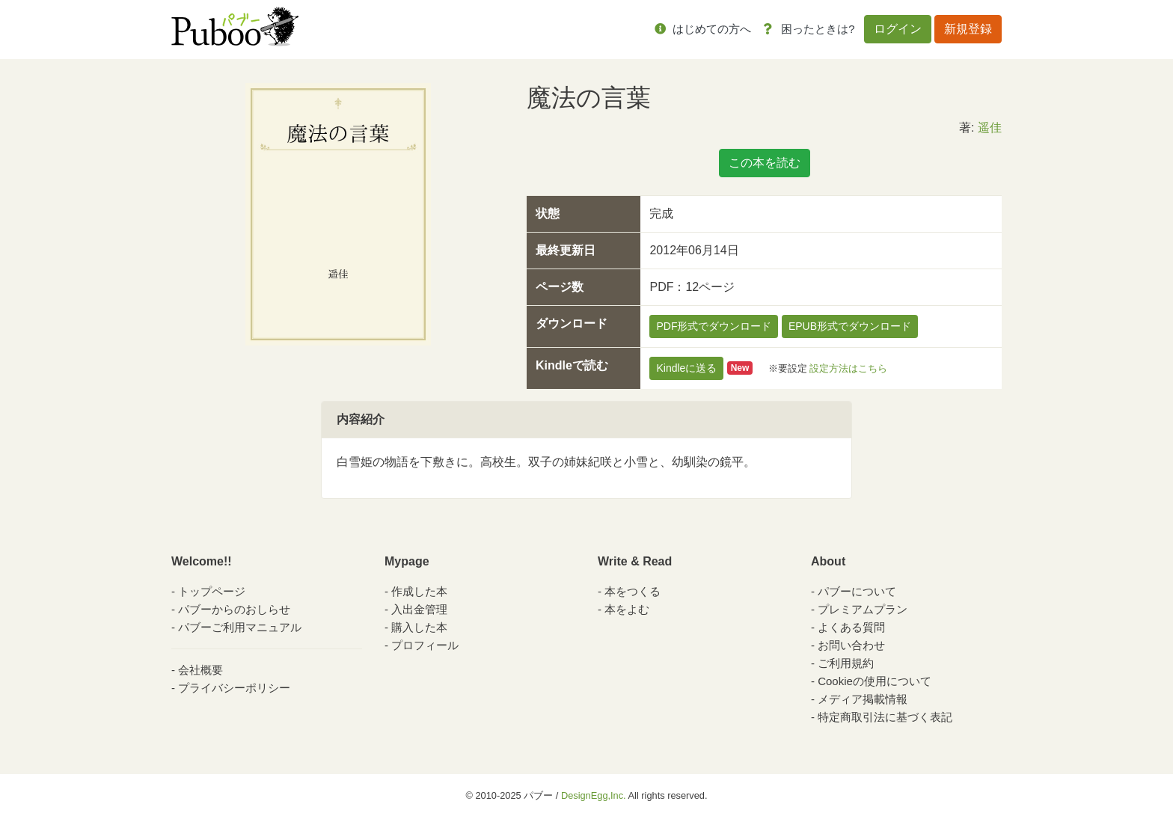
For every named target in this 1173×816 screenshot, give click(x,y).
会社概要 (200, 669)
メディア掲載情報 (862, 699)
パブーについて (857, 591)
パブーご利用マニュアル (239, 627)
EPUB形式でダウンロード (849, 326)
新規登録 (968, 28)
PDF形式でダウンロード (713, 326)
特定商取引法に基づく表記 (885, 717)
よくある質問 (851, 627)
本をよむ (626, 609)
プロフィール (425, 645)
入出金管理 (419, 609)
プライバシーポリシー (234, 687)
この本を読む (764, 162)
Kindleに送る (686, 368)
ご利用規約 (846, 663)
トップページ (211, 591)
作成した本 (419, 591)
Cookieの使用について (874, 681)
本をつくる (632, 591)
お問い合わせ (851, 645)
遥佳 (990, 127)
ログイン (898, 28)
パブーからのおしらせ (234, 609)
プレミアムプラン (862, 609)
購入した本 (419, 627)
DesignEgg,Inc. (593, 795)
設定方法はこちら (848, 367)
